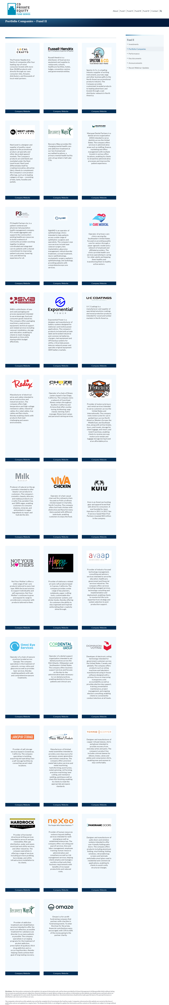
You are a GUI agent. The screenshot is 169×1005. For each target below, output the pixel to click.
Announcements (135, 63)
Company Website (22, 111)
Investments (134, 44)
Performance (134, 53)
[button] (161, 11)
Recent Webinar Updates (139, 68)
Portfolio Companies (137, 49)
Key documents (135, 58)
